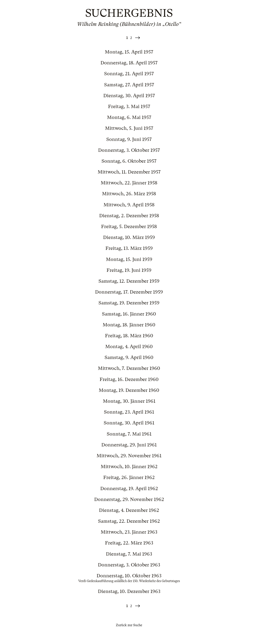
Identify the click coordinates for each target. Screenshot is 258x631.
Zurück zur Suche (129, 625)
